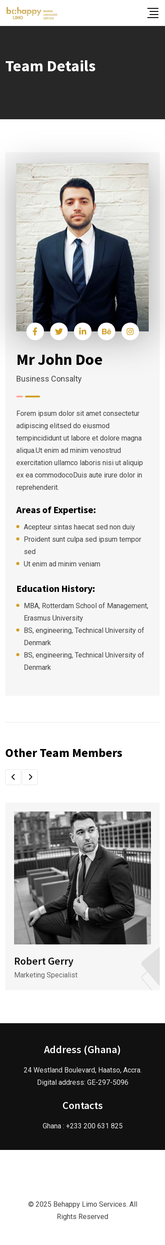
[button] (13, 777)
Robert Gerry (43, 961)
